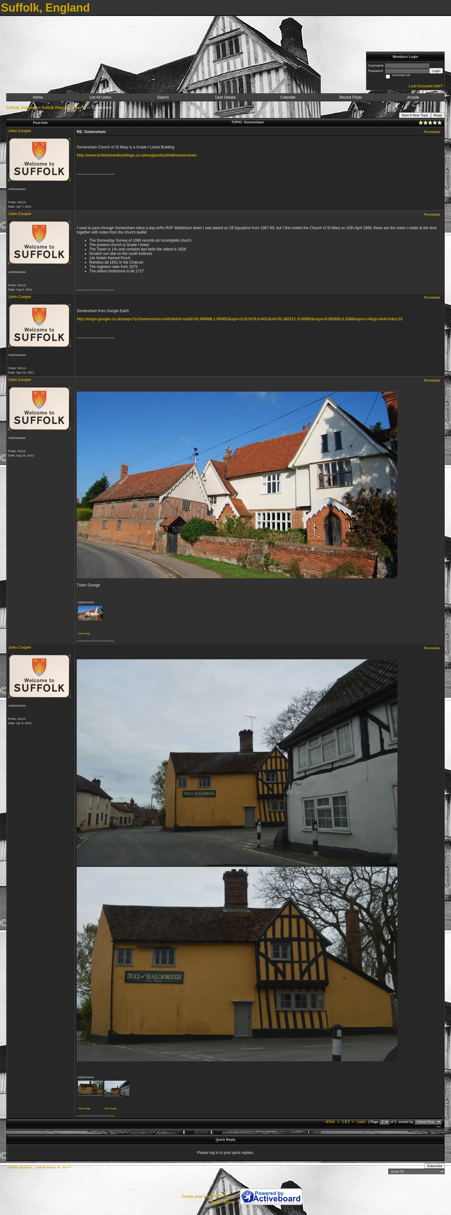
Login (436, 71)
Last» (362, 1122)
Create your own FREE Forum (208, 1196)
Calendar (288, 97)
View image (84, 633)
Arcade (413, 97)
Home (38, 97)
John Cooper (19, 131)
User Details (225, 97)
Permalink (432, 132)
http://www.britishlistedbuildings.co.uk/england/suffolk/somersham (137, 155)
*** (439, 1127)
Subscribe (434, 1166)
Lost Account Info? (426, 86)
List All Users (100, 97)
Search (163, 97)
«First (330, 1122)
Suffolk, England (21, 108)
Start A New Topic (415, 115)
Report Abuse (222, 1202)
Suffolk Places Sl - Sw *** (63, 108)
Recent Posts (351, 97)
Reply (437, 115)
